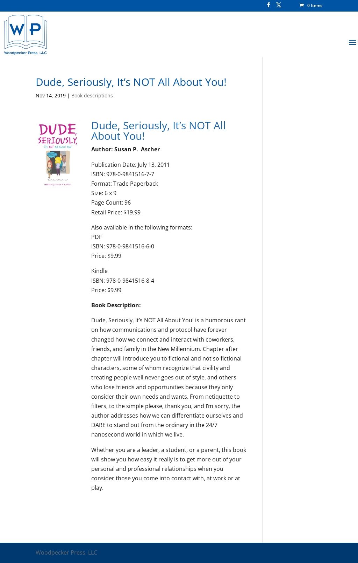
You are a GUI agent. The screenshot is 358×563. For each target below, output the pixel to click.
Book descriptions (92, 95)
